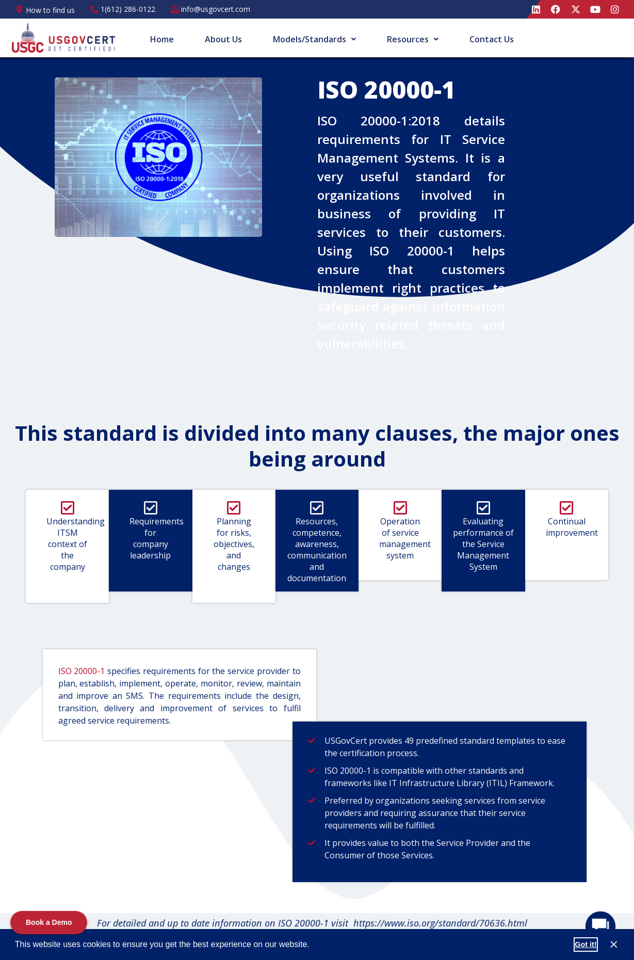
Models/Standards (314, 39)
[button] (313, 945)
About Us (223, 39)
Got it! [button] (585, 944)
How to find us (50, 10)
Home (162, 39)
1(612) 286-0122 (128, 9)
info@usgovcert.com (215, 9)
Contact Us (491, 39)
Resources (412, 39)
